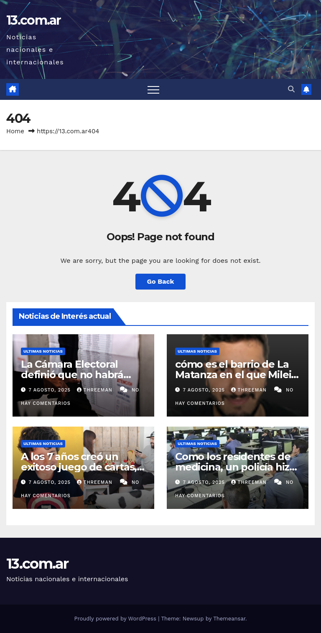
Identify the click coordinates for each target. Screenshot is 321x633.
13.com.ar (33, 20)
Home (15, 131)
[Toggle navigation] (153, 89)
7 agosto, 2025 (51, 390)
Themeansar (229, 618)
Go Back (160, 281)
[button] (291, 89)
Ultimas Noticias (43, 351)
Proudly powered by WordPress (116, 618)
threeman (96, 390)
